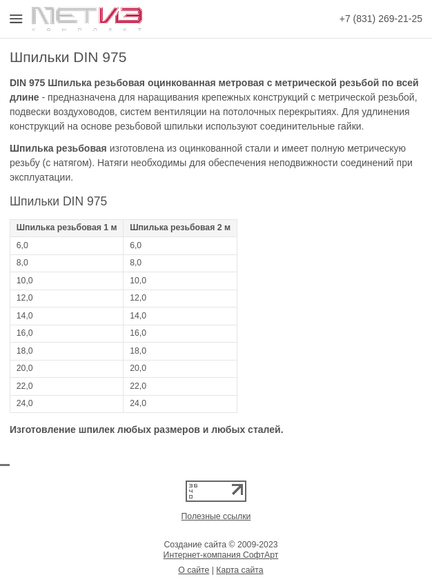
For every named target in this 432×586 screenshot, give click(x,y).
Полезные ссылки (216, 516)
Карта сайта (239, 570)
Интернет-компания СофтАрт (221, 555)
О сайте (193, 570)
